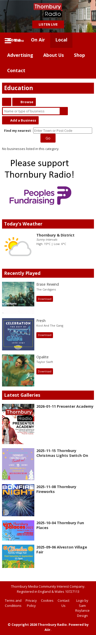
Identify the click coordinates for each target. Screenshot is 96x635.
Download (44, 299)
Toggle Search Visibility (86, 40)
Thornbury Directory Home (6, 102)
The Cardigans (46, 289)
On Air (38, 40)
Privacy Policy (31, 603)
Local (61, 40)
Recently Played (22, 273)
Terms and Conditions (13, 603)
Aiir (47, 629)
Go (48, 138)
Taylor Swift (44, 362)
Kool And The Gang (49, 325)
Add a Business (23, 120)
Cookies (47, 600)
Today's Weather (23, 224)
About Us (53, 55)
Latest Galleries (22, 395)
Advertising (20, 55)
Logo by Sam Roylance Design (82, 608)
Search (64, 111)
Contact (16, 70)
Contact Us (63, 603)
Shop (79, 55)
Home (14, 40)
